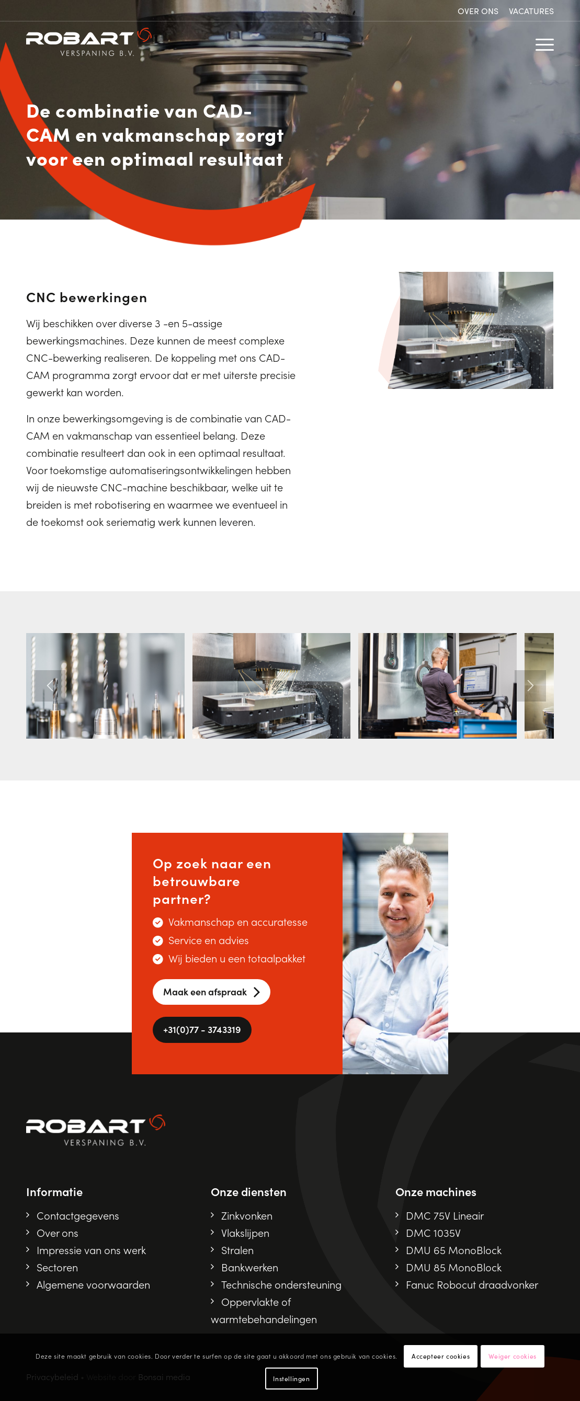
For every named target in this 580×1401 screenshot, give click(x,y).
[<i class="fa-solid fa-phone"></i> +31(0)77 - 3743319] (202, 1030)
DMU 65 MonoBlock (454, 1249)
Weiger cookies (512, 1355)
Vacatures (531, 10)
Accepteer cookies (441, 1355)
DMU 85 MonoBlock (454, 1266)
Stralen (237, 1249)
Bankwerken (249, 1266)
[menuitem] (478, 11)
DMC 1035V (433, 1232)
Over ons (478, 10)
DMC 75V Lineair (445, 1215)
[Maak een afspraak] (211, 992)
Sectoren (57, 1266)
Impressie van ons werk (91, 1249)
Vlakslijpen (245, 1232)
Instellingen (291, 1378)
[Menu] (537, 42)
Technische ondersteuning (281, 1284)
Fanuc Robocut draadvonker (472, 1284)
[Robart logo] (89, 42)
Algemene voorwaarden (93, 1284)
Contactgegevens (78, 1215)
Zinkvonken (246, 1215)
